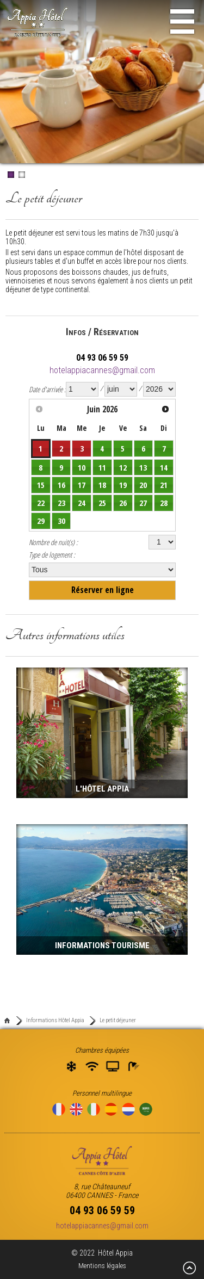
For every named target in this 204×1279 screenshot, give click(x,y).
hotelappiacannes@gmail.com (102, 370)
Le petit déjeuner (118, 1020)
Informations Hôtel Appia (55, 1020)
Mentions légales (102, 1266)
